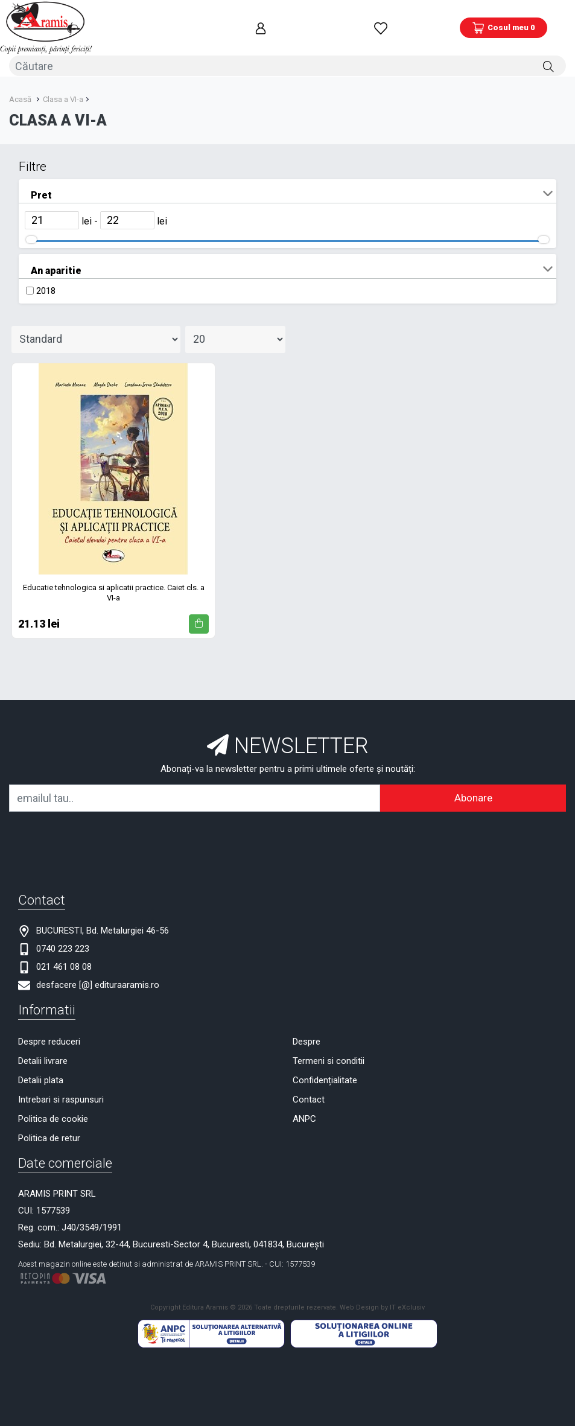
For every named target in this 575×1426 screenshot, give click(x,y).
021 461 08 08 (64, 965)
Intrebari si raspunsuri (61, 1097)
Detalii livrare (43, 1059)
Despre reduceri (49, 1039)
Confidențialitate (325, 1078)
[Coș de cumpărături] (503, 27)
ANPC (304, 1117)
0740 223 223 (62, 946)
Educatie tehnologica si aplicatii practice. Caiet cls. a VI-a (114, 590)
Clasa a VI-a (63, 97)
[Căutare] (548, 64)
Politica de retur (49, 1136)
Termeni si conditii (328, 1059)
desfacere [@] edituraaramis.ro (97, 983)
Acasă (20, 97)
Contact (309, 1097)
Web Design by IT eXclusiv (382, 1306)
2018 (46, 289)
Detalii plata (40, 1078)
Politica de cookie (53, 1117)
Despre (306, 1039)
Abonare (473, 796)
